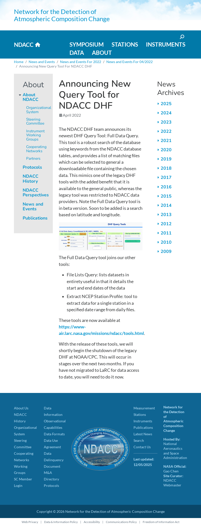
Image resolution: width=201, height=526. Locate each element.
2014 (166, 205)
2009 (166, 251)
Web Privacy (30, 522)
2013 (166, 215)
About (102, 52)
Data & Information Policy (61, 522)
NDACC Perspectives (36, 192)
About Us (21, 408)
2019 (166, 159)
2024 (166, 113)
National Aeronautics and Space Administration (175, 451)
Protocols (32, 167)
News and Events (42, 62)
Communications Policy (121, 522)
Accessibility (92, 522)
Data (76, 52)
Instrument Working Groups (35, 135)
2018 (166, 168)
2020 (166, 150)
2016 (166, 187)
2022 (166, 131)
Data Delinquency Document (54, 459)
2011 (166, 233)
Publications (35, 218)
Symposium (86, 44)
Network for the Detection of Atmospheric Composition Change (62, 15)
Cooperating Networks (36, 148)
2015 (166, 196)
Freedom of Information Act (161, 522)
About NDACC (30, 97)
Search (139, 440)
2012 (166, 224)
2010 (166, 242)
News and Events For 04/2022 (129, 62)
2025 (166, 104)
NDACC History (30, 178)
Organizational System (38, 109)
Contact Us (142, 447)
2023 (166, 122)
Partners (33, 158)
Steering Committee (35, 121)
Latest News (143, 434)
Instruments (165, 44)
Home (18, 62)
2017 (166, 177)
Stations (125, 44)
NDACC (23, 44)
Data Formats (54, 434)
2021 (166, 141)
